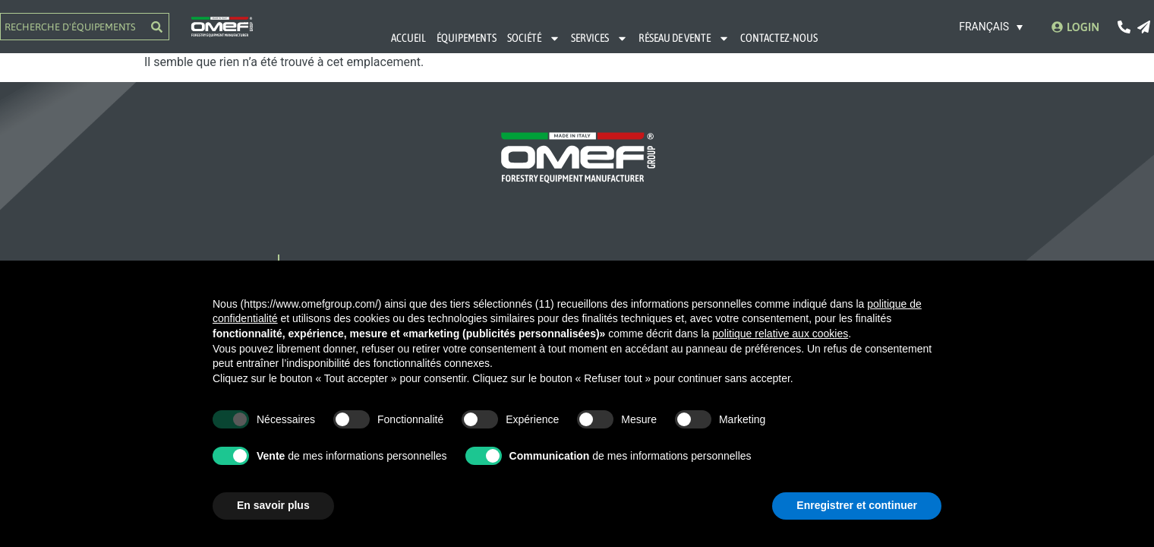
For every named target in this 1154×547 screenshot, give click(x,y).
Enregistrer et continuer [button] (856, 505)
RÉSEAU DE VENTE (684, 38)
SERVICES (599, 38)
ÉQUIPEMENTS (467, 37)
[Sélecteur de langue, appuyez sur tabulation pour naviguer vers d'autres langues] (991, 26)
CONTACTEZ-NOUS (779, 37)
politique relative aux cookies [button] (780, 333)
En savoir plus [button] (273, 505)
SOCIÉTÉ (533, 38)
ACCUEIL (408, 37)
